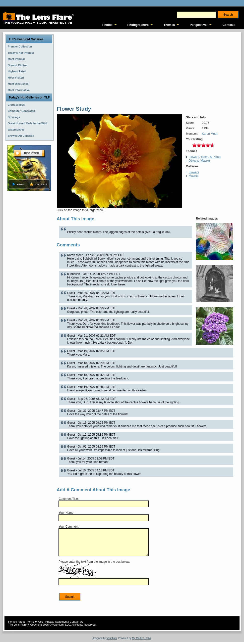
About (21, 621)
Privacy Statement (56, 621)
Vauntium (112, 638)
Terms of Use (35, 621)
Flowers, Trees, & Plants (205, 157)
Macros (193, 176)
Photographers (138, 25)
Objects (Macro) (199, 160)
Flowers (194, 172)
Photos (107, 25)
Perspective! (198, 25)
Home (11, 621)
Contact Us (76, 621)
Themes (169, 25)
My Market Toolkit (141, 638)
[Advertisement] (29, 270)
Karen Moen (210, 134)
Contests (229, 25)
